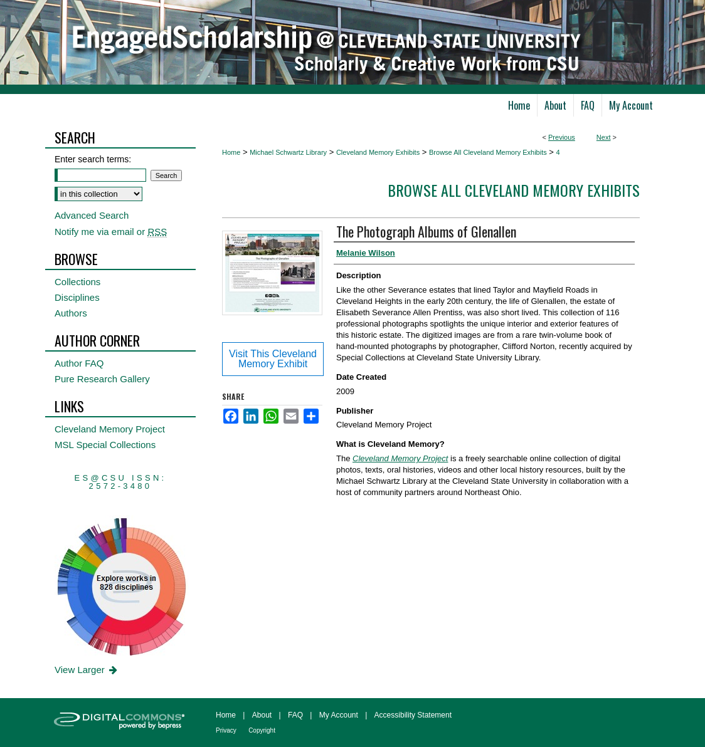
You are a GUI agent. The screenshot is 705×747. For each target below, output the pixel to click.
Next (603, 137)
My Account (338, 715)
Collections (77, 281)
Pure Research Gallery (102, 379)
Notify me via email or (111, 231)
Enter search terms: (93, 159)
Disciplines (77, 297)
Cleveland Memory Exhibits (378, 152)
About (262, 715)
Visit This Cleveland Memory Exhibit (273, 358)
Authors (71, 313)
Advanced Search (92, 215)
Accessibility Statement (413, 715)
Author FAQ (79, 363)
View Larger (87, 669)
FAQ (295, 715)
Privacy (226, 730)
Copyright (261, 730)
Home (231, 152)
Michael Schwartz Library (288, 152)
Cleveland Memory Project (110, 429)
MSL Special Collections (105, 444)
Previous (561, 137)
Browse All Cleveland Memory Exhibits (488, 152)
